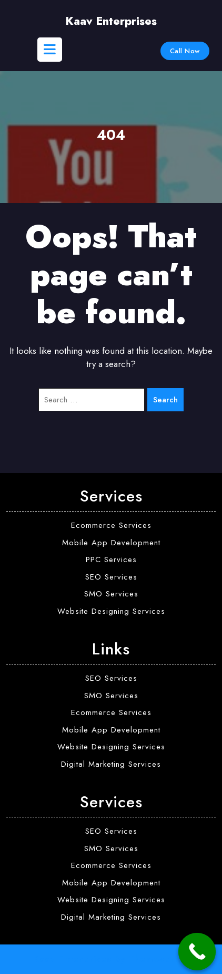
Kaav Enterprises (111, 21)
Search (165, 400)
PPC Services (111, 559)
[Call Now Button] (197, 952)
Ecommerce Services (111, 525)
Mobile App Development (111, 542)
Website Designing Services (111, 611)
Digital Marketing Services (111, 764)
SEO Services (111, 577)
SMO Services (111, 594)
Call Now (185, 51)
